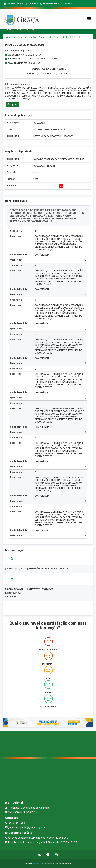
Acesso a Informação (25, 37)
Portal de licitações (48, 37)
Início (8, 37)
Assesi (35, 863)
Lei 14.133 (66, 37)
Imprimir (12, 104)
